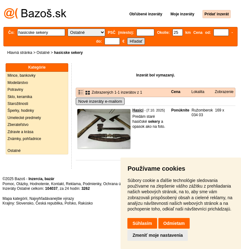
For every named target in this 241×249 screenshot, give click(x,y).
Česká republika (48, 203)
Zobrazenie (224, 92)
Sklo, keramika (20, 97)
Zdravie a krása (20, 132)
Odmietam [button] (174, 223)
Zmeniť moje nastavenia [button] (157, 235)
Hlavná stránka (19, 52)
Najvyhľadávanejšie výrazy (51, 198)
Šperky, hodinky (21, 110)
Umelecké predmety (24, 118)
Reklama (73, 184)
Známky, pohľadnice (24, 139)
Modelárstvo (18, 82)
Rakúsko (85, 203)
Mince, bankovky (21, 75)
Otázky (22, 184)
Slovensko (24, 203)
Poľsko (70, 203)
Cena (175, 92)
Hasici (137, 110)
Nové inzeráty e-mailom (100, 101)
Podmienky (92, 184)
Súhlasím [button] (142, 223)
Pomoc (8, 184)
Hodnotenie (39, 184)
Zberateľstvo (18, 124)
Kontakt (57, 184)
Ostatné (43, 52)
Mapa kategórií (15, 198)
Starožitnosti (18, 103)
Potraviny (15, 89)
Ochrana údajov (116, 184)
